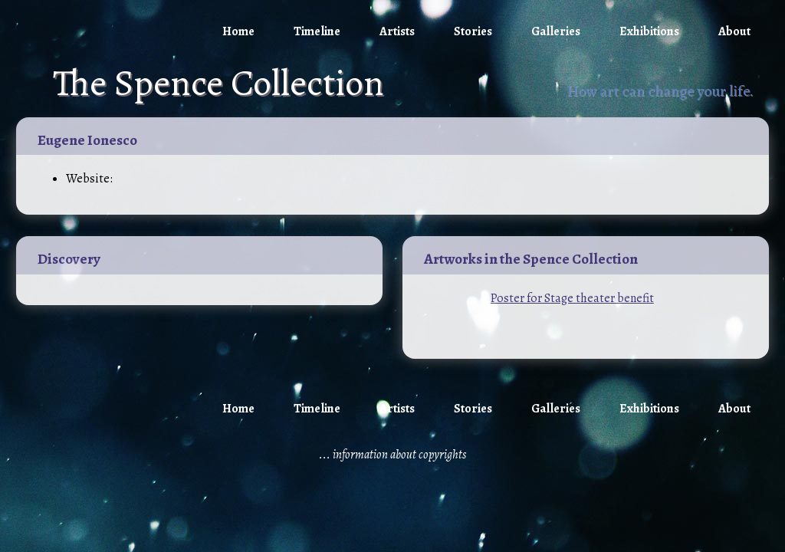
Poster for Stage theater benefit (572, 298)
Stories (473, 31)
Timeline (317, 31)
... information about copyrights (392, 454)
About (734, 31)
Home (238, 31)
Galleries (555, 31)
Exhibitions (649, 31)
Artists (397, 31)
